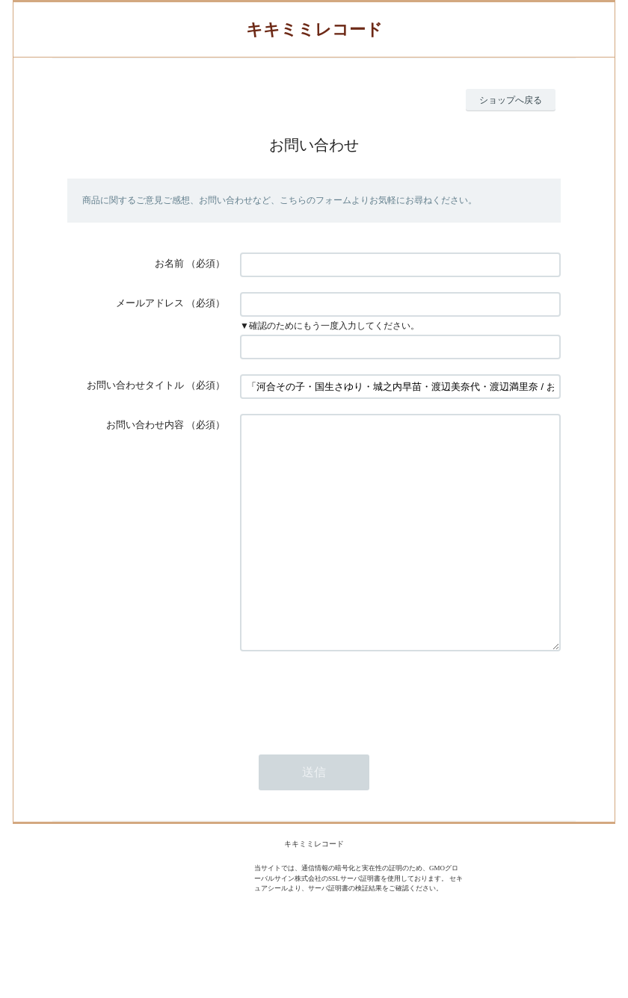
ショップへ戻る (510, 100)
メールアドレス (150, 303)
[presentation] (353, 740)
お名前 (169, 263)
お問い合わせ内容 (145, 424)
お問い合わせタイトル (135, 385)
